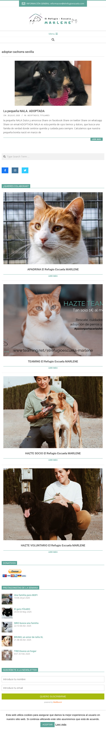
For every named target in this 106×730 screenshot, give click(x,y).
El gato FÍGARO (22, 609)
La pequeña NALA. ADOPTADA (24, 111)
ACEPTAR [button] (47, 724)
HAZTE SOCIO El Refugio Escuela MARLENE (53, 453)
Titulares (44, 115)
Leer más (96, 139)
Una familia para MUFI (26, 595)
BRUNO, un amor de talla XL (28, 637)
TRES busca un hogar (25, 651)
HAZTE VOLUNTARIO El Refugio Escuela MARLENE (53, 545)
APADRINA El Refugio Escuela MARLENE (53, 269)
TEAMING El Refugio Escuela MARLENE (53, 361)
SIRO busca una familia (26, 623)
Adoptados (33, 115)
